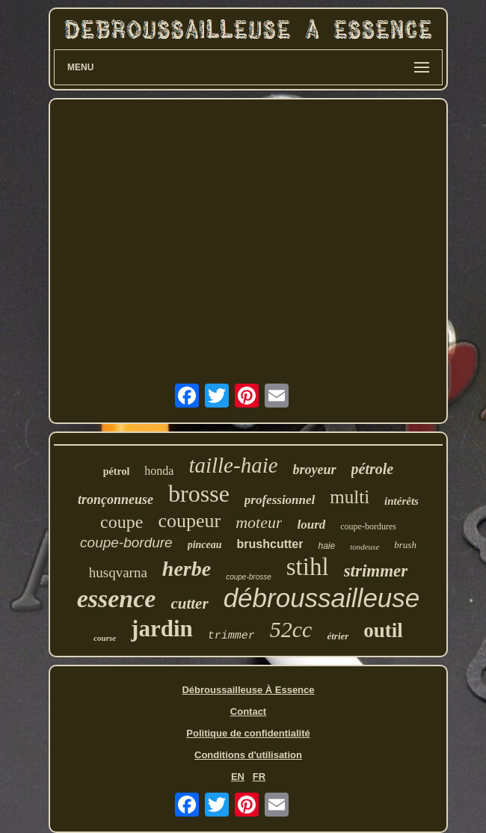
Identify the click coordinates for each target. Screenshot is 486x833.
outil (383, 630)
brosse (199, 493)
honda (158, 470)
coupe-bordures (368, 526)
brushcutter (270, 544)
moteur (259, 522)
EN (237, 776)
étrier (337, 636)
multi (349, 497)
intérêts (401, 501)
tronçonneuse (115, 499)
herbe (186, 568)
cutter (189, 603)
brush (405, 544)
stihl (307, 566)
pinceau (205, 544)
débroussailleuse (322, 597)
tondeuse (364, 546)
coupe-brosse (248, 577)
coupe (121, 522)
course (104, 637)
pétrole (372, 469)
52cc (291, 629)
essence (116, 598)
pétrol (116, 471)
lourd (311, 524)
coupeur (189, 521)
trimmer (231, 636)
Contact (248, 711)
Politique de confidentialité (248, 733)
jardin (162, 628)
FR (259, 776)
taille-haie (232, 465)
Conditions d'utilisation (248, 754)
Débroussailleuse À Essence (248, 689)
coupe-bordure (126, 542)
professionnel (279, 500)
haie (326, 546)
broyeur (314, 469)
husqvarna (118, 572)
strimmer (376, 571)
